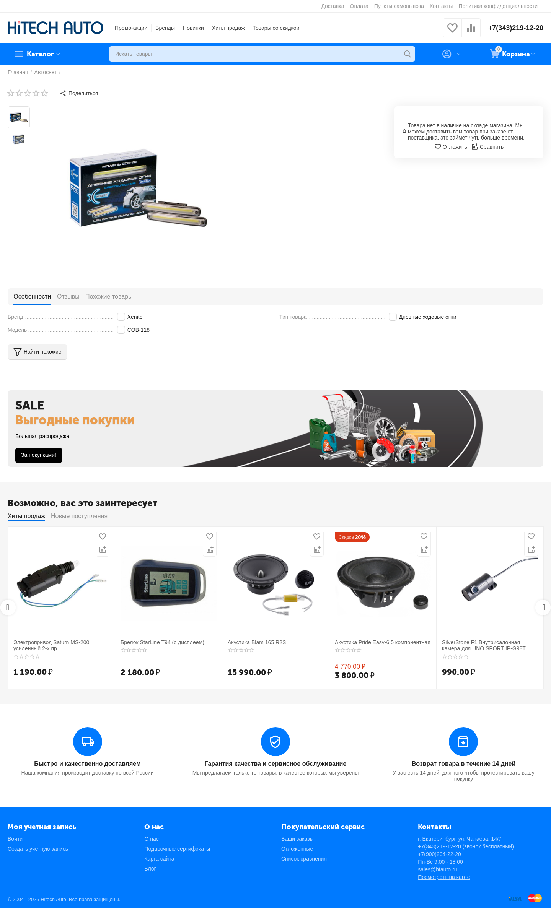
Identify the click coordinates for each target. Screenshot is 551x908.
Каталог (40, 54)
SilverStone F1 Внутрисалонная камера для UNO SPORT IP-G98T (483, 645)
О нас (151, 838)
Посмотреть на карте (444, 877)
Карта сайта (159, 858)
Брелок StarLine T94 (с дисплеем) (162, 642)
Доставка (332, 6)
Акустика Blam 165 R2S (257, 642)
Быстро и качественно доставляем (87, 763)
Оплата (359, 6)
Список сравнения (304, 858)
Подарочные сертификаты (177, 848)
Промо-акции (131, 28)
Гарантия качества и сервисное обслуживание (275, 763)
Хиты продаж (228, 28)
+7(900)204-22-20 (439, 854)
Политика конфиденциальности (498, 6)
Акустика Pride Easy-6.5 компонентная (382, 642)
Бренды (165, 28)
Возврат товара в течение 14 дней (463, 763)
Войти (15, 838)
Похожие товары (108, 296)
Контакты (441, 6)
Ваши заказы (297, 838)
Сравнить (487, 147)
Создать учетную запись (38, 848)
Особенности (32, 296)
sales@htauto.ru (437, 869)
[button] (79, 93)
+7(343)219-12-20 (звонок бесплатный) (466, 846)
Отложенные (297, 848)
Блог (150, 868)
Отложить (450, 147)
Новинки (193, 28)
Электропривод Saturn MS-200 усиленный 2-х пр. (51, 645)
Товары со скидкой (276, 28)
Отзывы (68, 296)
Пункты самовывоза (399, 6)
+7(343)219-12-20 (515, 28)
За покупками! (38, 455)
